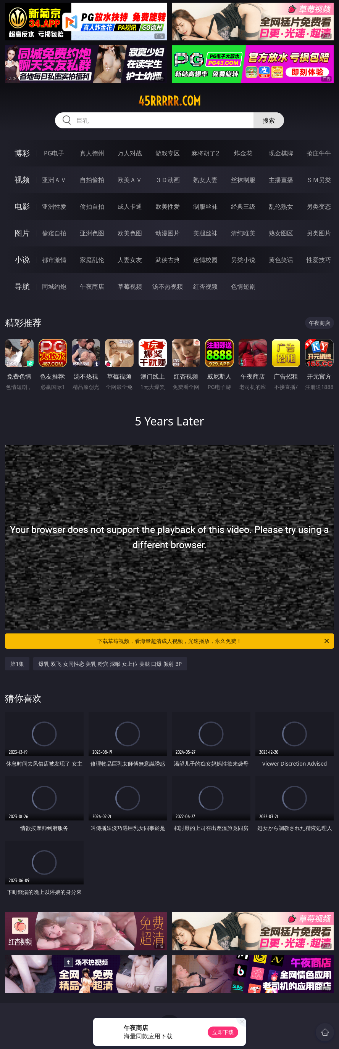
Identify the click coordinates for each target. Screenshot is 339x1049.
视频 (22, 179)
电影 (22, 206)
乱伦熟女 (281, 206)
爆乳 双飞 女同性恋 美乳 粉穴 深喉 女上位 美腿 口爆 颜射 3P (110, 663)
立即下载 (223, 1032)
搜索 (269, 120)
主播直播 (281, 180)
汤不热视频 (167, 286)
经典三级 (243, 206)
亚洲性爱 (54, 206)
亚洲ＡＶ (54, 180)
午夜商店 (92, 286)
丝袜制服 (243, 180)
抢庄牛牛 (319, 153)
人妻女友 (130, 260)
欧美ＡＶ (130, 180)
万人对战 (130, 153)
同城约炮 (54, 286)
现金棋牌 (281, 153)
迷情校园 (205, 260)
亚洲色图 (92, 233)
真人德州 (92, 153)
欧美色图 (130, 233)
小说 (22, 259)
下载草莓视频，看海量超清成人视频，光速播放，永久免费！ (213, 641)
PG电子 (54, 153)
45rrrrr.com (169, 101)
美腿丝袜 (205, 233)
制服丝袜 (205, 206)
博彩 (22, 153)
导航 (22, 286)
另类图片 (319, 233)
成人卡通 (130, 206)
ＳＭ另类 (319, 180)
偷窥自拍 (54, 233)
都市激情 (54, 260)
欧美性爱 (167, 206)
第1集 (17, 663)
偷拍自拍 (92, 206)
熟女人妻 (205, 180)
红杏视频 (205, 286)
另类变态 (319, 206)
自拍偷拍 (92, 180)
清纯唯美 (243, 233)
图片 (22, 233)
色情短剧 (243, 286)
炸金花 (243, 153)
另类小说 (243, 260)
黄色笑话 (281, 260)
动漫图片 (167, 233)
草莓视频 (130, 286)
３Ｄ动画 (167, 180)
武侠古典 (167, 260)
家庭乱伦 (92, 260)
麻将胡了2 (205, 153)
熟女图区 (281, 233)
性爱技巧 (319, 260)
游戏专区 (167, 153)
